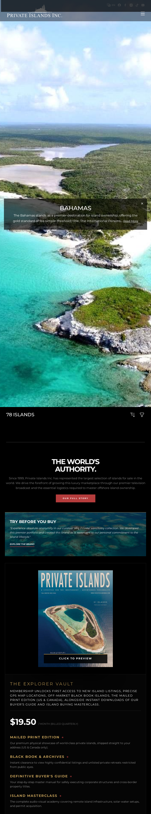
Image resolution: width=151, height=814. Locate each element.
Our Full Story (75, 498)
